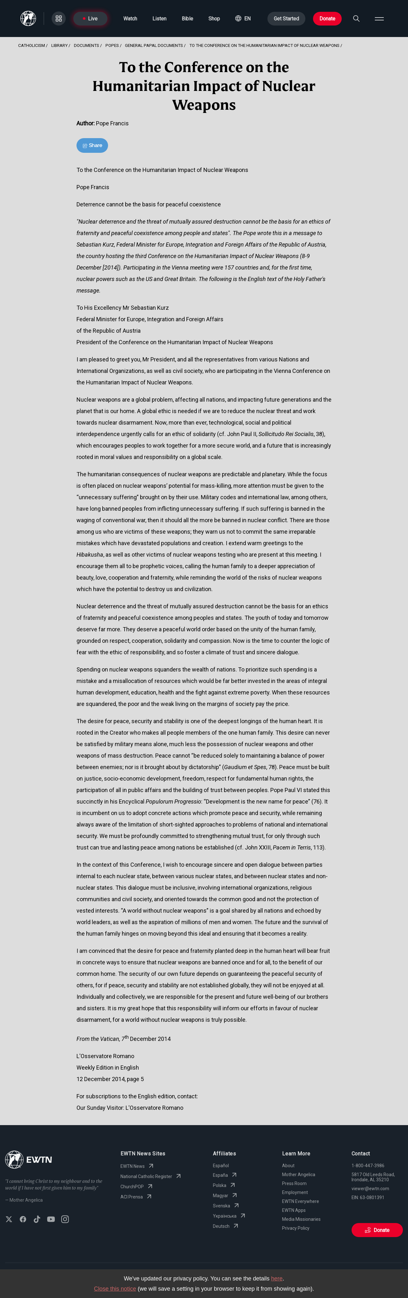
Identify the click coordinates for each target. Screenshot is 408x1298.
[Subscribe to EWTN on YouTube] (51, 1219)
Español (221, 1165)
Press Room (294, 1183)
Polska (225, 1185)
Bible (187, 19)
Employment (295, 1192)
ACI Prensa (136, 1196)
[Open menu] (379, 18)
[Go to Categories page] (59, 18)
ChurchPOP (137, 1186)
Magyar (225, 1195)
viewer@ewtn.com (370, 1188)
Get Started (286, 19)
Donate (327, 19)
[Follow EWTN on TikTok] (37, 1219)
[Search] (356, 18)
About (288, 1165)
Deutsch (226, 1226)
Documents (86, 45)
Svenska (226, 1205)
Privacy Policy (296, 1228)
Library (59, 45)
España (225, 1175)
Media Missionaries (301, 1219)
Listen (159, 19)
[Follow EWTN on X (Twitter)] (9, 1219)
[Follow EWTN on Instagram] (65, 1219)
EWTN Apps (294, 1210)
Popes (112, 45)
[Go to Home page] (28, 1160)
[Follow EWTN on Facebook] (23, 1219)
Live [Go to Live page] (90, 19)
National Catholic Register (151, 1176)
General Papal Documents (154, 45)
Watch (130, 19)
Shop (214, 19)
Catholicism (31, 45)
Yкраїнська (230, 1216)
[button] (243, 18)
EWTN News (137, 1166)
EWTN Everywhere (300, 1201)
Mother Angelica (298, 1174)
